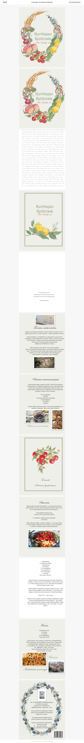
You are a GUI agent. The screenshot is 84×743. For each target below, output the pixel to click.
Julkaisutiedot (33, 741)
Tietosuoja (40, 741)
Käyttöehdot (45, 741)
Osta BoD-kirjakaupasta (74, 2)
